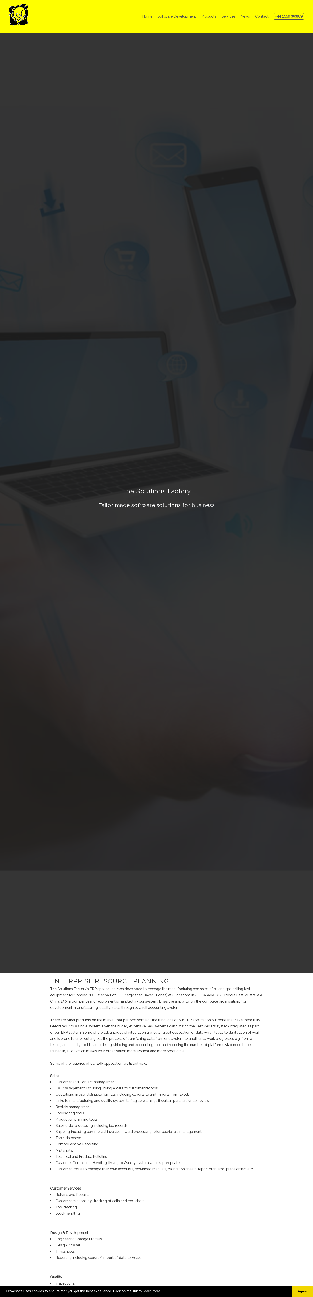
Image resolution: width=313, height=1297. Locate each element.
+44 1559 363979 (289, 16)
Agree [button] (302, 1291)
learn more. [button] (152, 1291)
